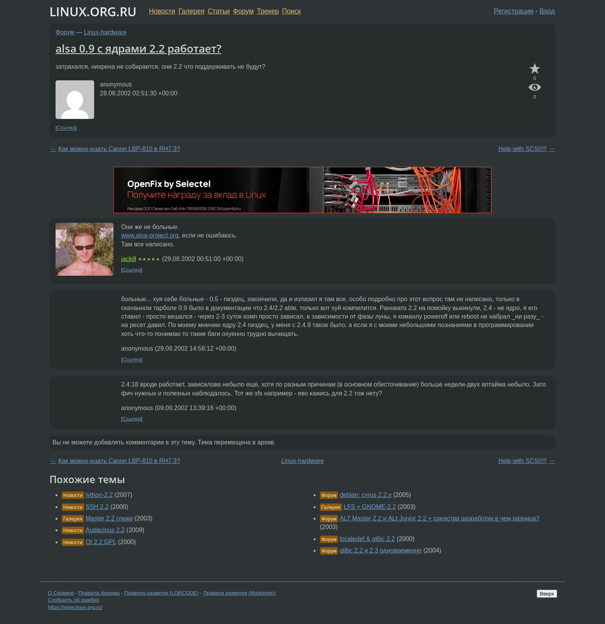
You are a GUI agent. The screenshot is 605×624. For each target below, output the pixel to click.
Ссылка (66, 128)
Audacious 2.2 (105, 530)
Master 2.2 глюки (109, 518)
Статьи (219, 11)
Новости (162, 11)
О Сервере (61, 593)
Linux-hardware (105, 32)
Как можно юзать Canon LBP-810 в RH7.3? (119, 149)
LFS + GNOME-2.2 (370, 507)
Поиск (291, 11)
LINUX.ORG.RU (93, 11)
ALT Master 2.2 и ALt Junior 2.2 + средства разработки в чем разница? (439, 518)
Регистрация (514, 11)
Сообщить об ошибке (73, 600)
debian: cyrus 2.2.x (365, 495)
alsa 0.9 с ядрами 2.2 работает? (138, 48)
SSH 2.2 (97, 507)
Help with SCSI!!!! (523, 149)
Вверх (547, 594)
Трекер (268, 11)
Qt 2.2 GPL (101, 542)
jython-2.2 (99, 495)
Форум (243, 11)
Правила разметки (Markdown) (239, 593)
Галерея (191, 11)
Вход (547, 11)
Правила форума (99, 593)
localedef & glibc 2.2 (367, 539)
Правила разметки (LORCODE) (161, 593)
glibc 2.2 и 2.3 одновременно (381, 550)
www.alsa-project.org (150, 235)
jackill (128, 259)
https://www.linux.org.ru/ (75, 607)
